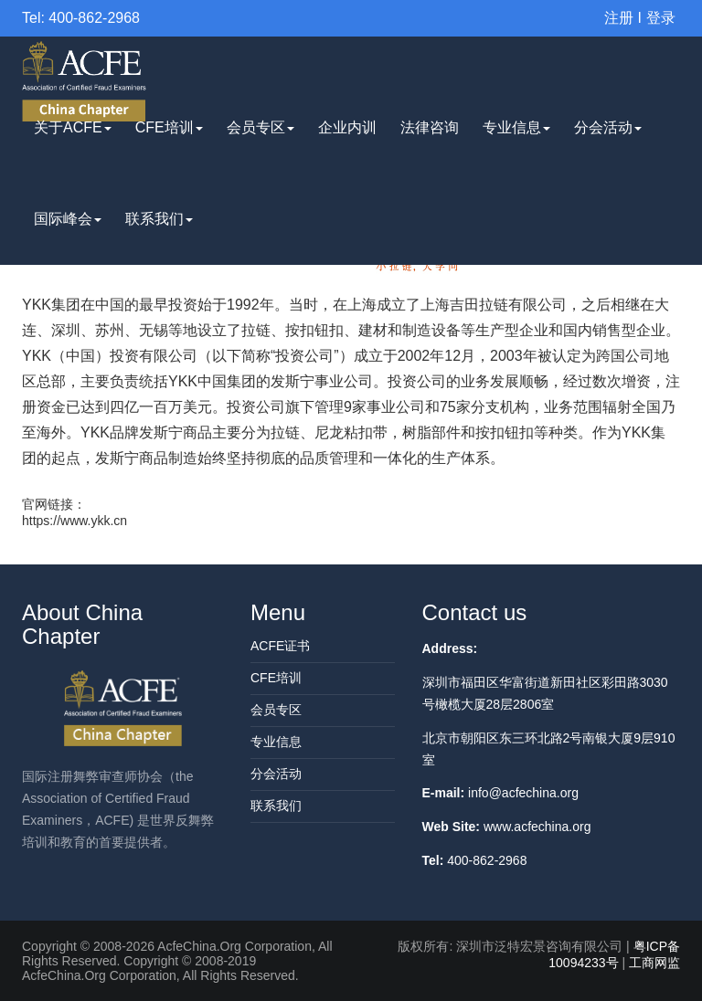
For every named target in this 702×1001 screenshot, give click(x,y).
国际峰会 (67, 219)
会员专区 (260, 127)
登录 (660, 18)
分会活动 (608, 127)
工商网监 (654, 962)
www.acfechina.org (537, 826)
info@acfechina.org (523, 792)
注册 (618, 18)
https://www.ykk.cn (74, 520)
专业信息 (516, 127)
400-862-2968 (486, 860)
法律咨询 (429, 127)
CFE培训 (169, 127)
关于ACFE (73, 127)
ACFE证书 (280, 645)
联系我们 (159, 219)
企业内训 (347, 127)
